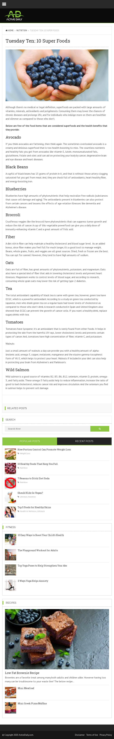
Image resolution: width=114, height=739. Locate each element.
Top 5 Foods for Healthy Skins (34, 507)
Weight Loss (25, 453)
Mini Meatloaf (26, 688)
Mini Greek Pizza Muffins (32, 703)
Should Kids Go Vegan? (30, 492)
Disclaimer (80, 735)
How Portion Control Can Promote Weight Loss (44, 449)
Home (10, 30)
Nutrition (21, 30)
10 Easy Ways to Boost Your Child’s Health (41, 535)
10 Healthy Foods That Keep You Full (38, 463)
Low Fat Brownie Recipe (22, 673)
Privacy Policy (106, 735)
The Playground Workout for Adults (38, 550)
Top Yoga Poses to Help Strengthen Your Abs (42, 565)
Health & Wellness (28, 511)
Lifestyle (24, 497)
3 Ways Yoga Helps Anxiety (33, 580)
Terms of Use (92, 735)
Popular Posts (30, 441)
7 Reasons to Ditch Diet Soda (33, 478)
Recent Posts (84, 441)
